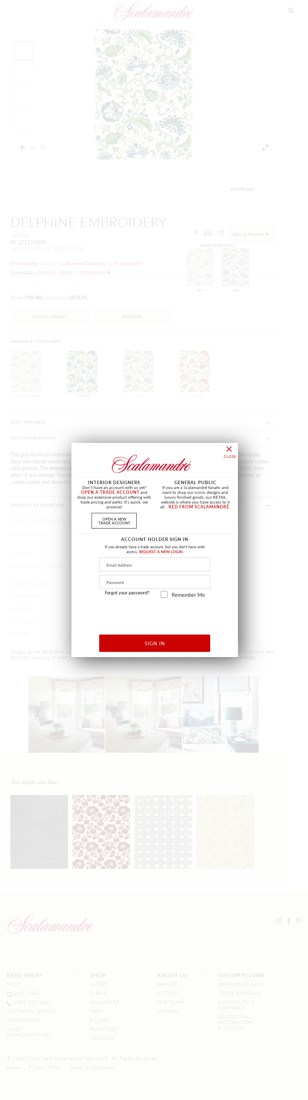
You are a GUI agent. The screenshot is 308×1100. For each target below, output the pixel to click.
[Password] (154, 582)
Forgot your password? (127, 593)
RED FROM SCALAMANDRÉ (199, 507)
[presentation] (155, 613)
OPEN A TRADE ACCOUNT (110, 492)
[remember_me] (164, 594)
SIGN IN (155, 643)
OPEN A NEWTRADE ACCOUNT (114, 520)
